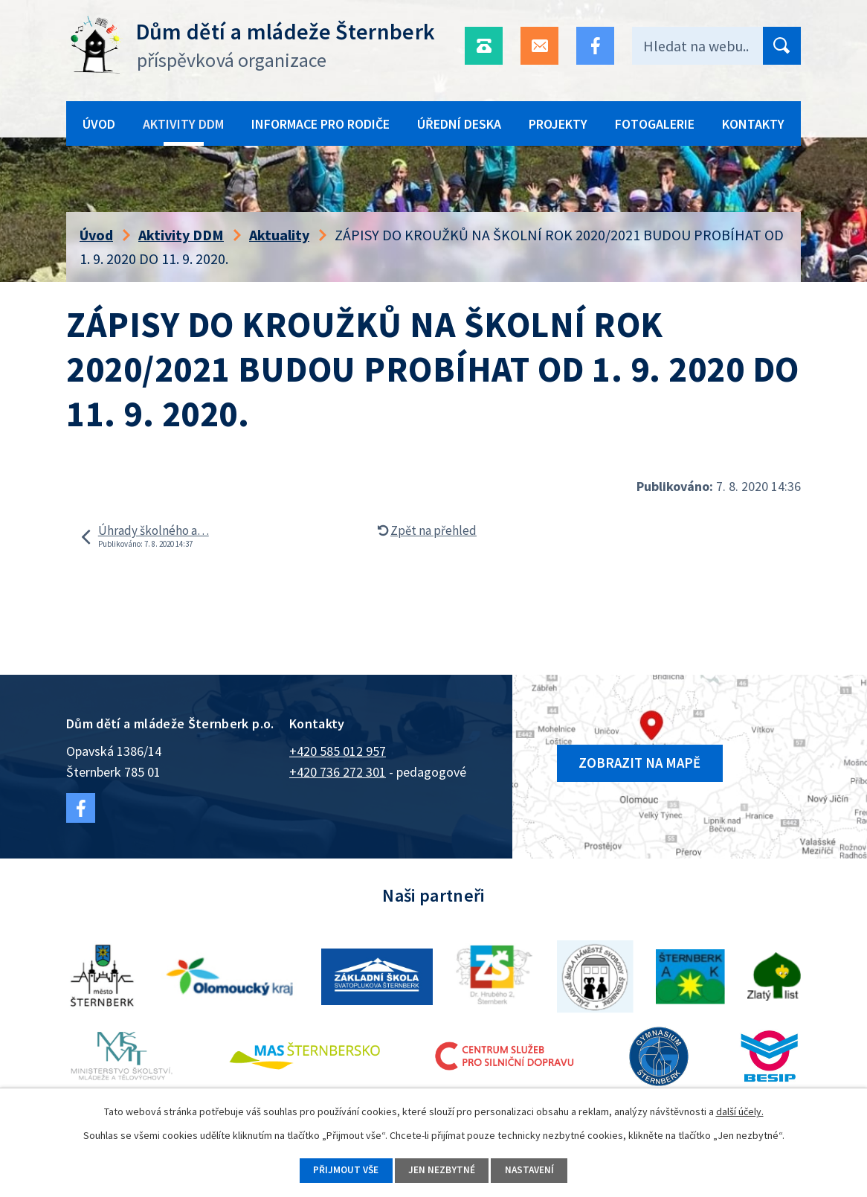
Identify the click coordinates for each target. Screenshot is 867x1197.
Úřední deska (459, 123)
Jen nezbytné (441, 1169)
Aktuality (279, 234)
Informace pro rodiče (320, 123)
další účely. (740, 1110)
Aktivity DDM (183, 123)
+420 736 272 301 (337, 771)
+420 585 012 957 (337, 751)
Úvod (99, 123)
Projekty (558, 123)
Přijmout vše (341, 1169)
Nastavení (534, 1169)
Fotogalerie (654, 123)
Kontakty (753, 123)
